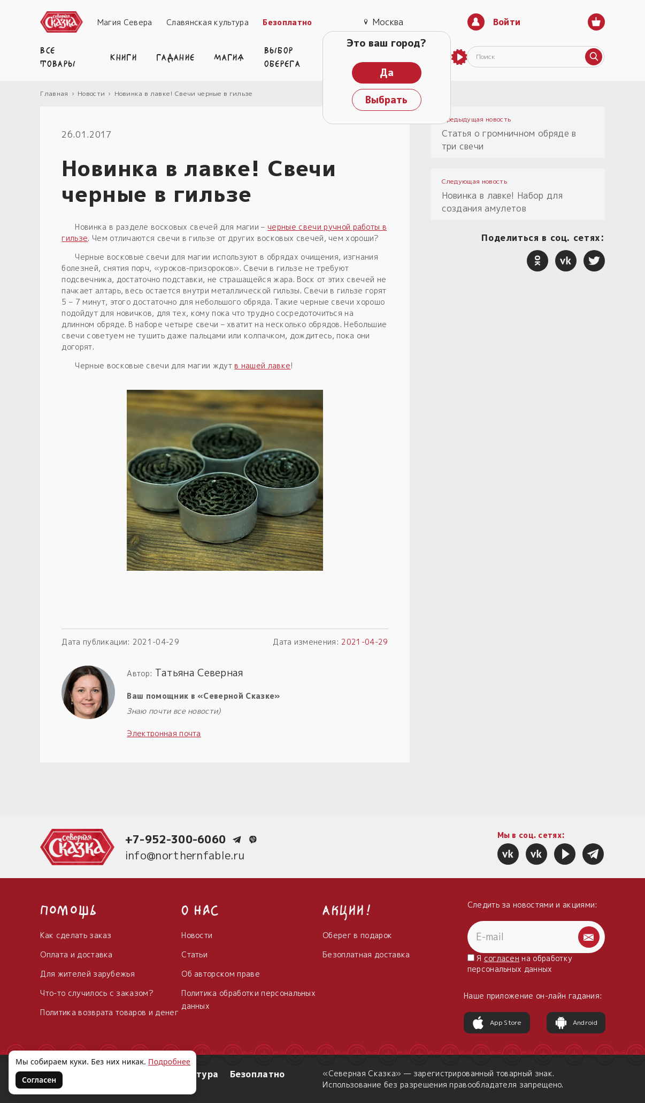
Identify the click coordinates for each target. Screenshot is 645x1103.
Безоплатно (287, 22)
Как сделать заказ (75, 935)
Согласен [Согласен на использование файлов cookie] (39, 1080)
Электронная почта (164, 733)
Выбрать (386, 100)
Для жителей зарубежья (87, 974)
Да (387, 72)
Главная (54, 93)
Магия (229, 56)
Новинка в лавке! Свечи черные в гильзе (183, 93)
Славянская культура (207, 22)
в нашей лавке (262, 365)
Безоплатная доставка (366, 954)
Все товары (58, 55)
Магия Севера (124, 22)
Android (576, 1022)
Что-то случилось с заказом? (96, 993)
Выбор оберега (282, 55)
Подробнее (169, 1061)
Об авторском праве (220, 974)
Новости (91, 93)
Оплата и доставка (76, 954)
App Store (497, 1022)
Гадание (175, 56)
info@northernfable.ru (185, 855)
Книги (123, 56)
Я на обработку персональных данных (520, 963)
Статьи (194, 954)
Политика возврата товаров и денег (109, 1012)
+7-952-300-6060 (175, 839)
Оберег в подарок (357, 935)
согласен (502, 958)
